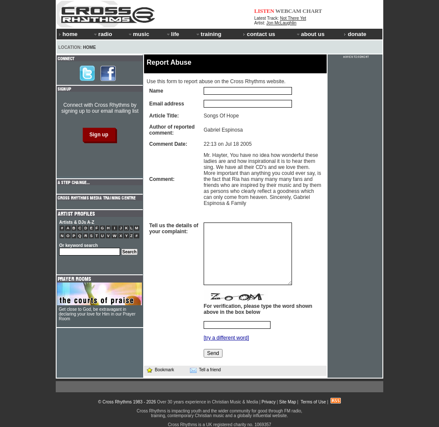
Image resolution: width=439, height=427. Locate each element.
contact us (259, 34)
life (172, 34)
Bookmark (160, 370)
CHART (312, 11)
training (208, 34)
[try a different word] (226, 338)
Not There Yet (293, 18)
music (138, 34)
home (68, 34)
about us (310, 34)
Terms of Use (313, 402)
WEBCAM (288, 11)
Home (89, 47)
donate (355, 34)
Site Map (287, 402)
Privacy (269, 402)
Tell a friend (205, 370)
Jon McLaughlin (281, 23)
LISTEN (264, 11)
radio (102, 34)
